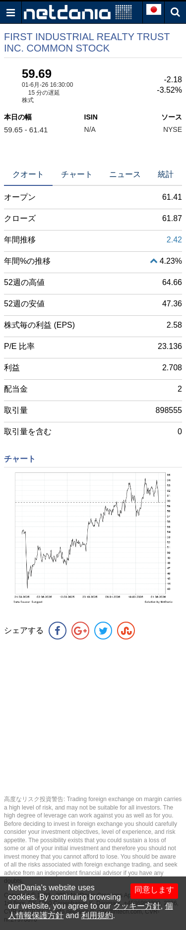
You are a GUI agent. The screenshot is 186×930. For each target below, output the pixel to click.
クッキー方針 (137, 906)
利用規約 (97, 915)
